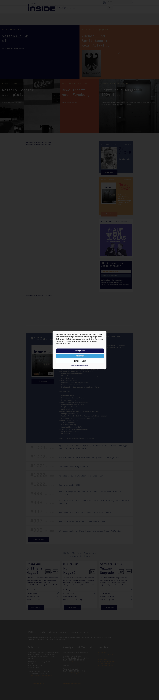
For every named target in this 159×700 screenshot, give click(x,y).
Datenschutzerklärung (82, 365)
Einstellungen (80, 361)
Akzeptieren (80, 351)
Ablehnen (80, 356)
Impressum (73, 365)
